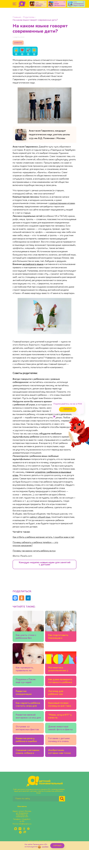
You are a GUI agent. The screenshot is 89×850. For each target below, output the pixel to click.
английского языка (33, 264)
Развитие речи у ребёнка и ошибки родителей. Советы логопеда (27, 740)
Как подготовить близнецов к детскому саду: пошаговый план (58, 637)
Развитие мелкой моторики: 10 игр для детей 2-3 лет (28, 717)
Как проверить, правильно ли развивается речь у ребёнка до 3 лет (27, 669)
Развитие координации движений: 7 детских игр (28, 693)
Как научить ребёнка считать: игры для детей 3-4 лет (28, 705)
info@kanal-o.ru (24, 824)
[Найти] (62, 798)
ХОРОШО (57, 845)
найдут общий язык (40, 517)
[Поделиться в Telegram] (28, 597)
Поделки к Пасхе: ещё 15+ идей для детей (26, 681)
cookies (45, 846)
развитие (18, 43)
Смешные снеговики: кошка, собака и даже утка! (28, 752)
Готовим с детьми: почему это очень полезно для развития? (59, 740)
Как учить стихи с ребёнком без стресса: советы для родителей (27, 637)
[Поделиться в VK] (15, 597)
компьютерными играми (62, 203)
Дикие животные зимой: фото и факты (60, 728)
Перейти (68, 409)
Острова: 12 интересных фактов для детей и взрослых (27, 728)
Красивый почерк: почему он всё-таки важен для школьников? (59, 705)
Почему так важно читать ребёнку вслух (34, 551)
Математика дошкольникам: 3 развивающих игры (59, 669)
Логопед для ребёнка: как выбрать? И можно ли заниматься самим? (59, 693)
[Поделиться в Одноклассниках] (21, 597)
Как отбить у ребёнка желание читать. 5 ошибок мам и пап (43, 537)
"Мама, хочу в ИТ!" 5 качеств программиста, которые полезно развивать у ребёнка (60, 717)
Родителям (28, 17)
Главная (17, 17)
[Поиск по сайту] (36, 798)
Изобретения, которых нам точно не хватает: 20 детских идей (59, 752)
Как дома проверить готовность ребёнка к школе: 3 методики (60, 681)
